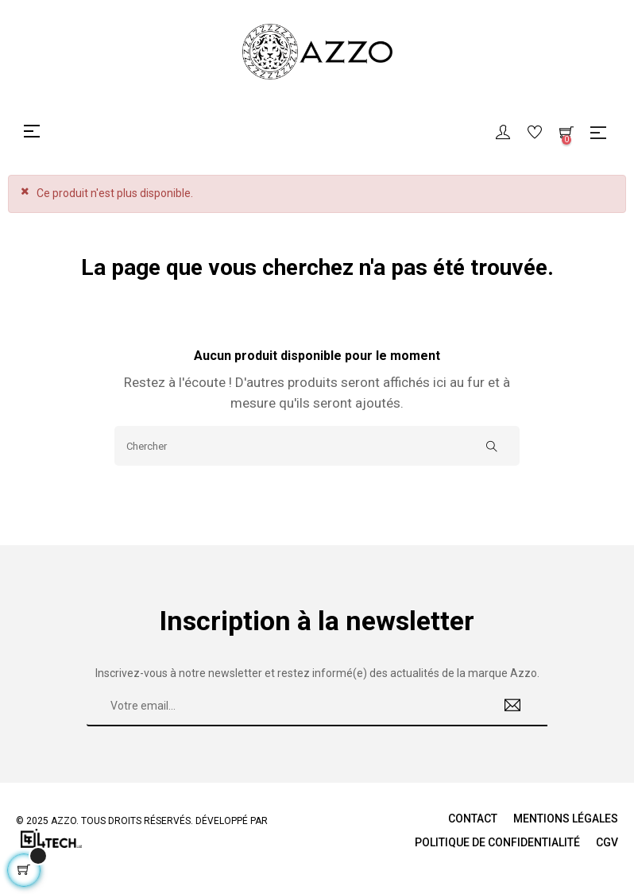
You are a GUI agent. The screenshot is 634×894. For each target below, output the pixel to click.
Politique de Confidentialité (497, 842)
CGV (607, 842)
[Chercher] (317, 446)
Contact (472, 818)
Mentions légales (565, 818)
